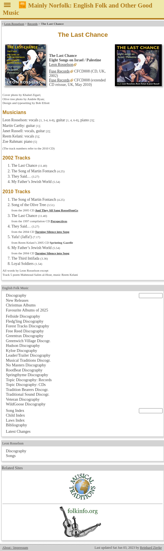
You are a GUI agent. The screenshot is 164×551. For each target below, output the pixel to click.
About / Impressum (15, 548)
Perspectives (59, 221)
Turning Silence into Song (52, 231)
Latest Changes (18, 431)
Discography (16, 295)
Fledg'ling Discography (25, 321)
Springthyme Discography (27, 375)
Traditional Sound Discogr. (27, 394)
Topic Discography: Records (29, 380)
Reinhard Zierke (151, 548)
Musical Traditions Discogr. (28, 360)
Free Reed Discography (25, 331)
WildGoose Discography (25, 404)
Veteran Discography (23, 399)
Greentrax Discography (25, 336)
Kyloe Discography (21, 350)
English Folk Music (15, 288)
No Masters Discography (26, 365)
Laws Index (15, 420)
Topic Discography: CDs (26, 384)
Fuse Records (59, 71)
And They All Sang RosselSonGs (56, 210)
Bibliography (16, 425)
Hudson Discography (23, 345)
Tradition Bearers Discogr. (27, 389)
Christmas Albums (21, 305)
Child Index (15, 415)
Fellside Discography (23, 316)
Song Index (15, 410)
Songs (11, 455)
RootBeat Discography (24, 370)
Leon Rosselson (14, 23)
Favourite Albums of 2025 (27, 310)
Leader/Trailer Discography (28, 355)
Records (32, 23)
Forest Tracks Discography (27, 326)
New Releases (17, 300)
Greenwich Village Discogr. (28, 341)
